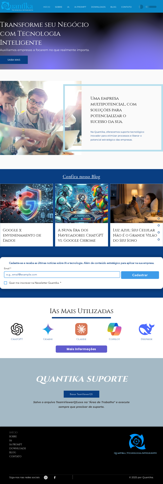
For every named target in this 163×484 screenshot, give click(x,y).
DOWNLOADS (17, 448)
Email (7, 268)
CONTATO (15, 456)
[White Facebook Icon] (55, 477)
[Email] (61, 275)
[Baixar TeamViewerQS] (81, 394)
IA (10, 440)
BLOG (12, 452)
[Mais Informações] (81, 349)
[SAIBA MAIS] (14, 60)
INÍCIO (13, 432)
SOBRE (13, 436)
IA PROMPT (15, 444)
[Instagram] (46, 477)
